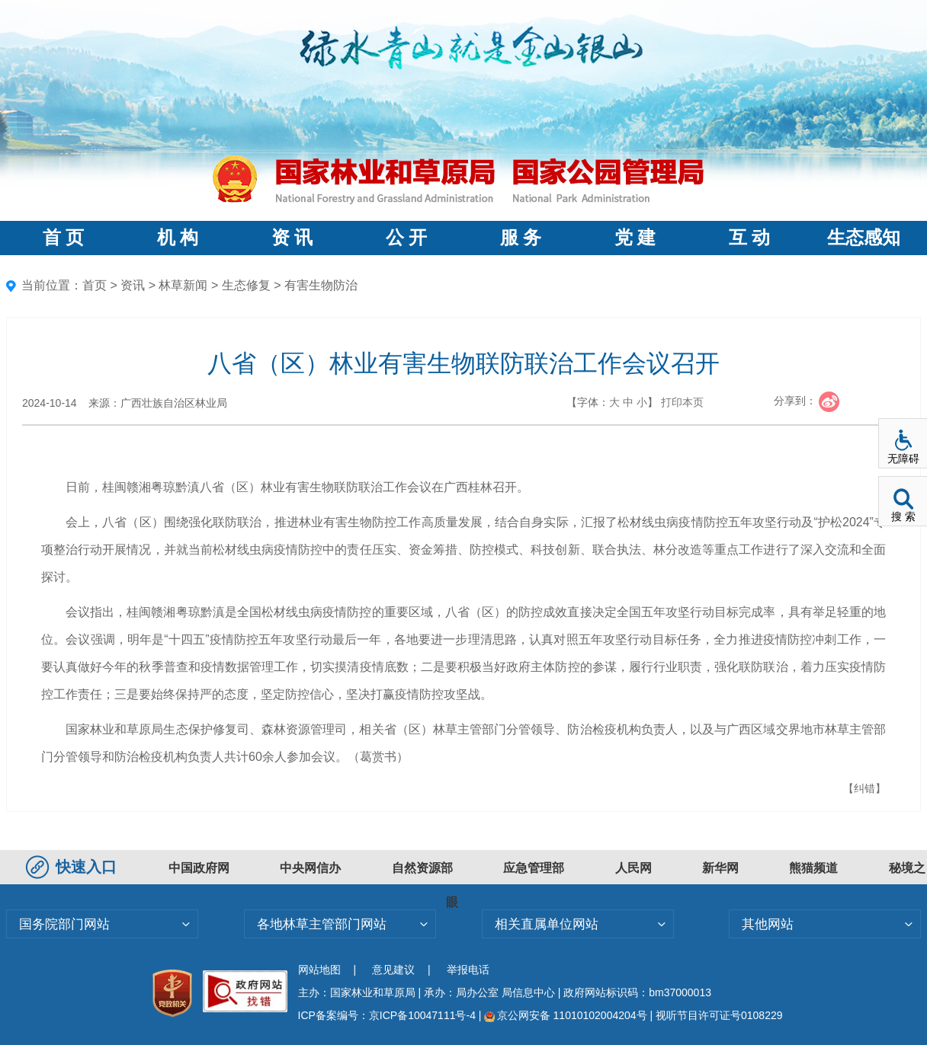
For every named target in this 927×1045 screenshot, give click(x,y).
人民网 (633, 867)
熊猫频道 (813, 867)
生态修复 (246, 285)
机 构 (177, 238)
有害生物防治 (321, 285)
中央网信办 (310, 867)
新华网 (720, 867)
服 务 (520, 238)
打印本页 (682, 402)
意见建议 (393, 970)
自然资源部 (422, 867)
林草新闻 (183, 285)
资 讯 (292, 238)
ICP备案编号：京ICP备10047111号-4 (388, 1015)
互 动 (749, 238)
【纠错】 (864, 788)
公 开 (406, 238)
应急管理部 (533, 867)
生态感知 (863, 238)
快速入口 (73, 866)
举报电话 (468, 970)
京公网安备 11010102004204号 (565, 1015)
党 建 (635, 238)
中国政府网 (198, 867)
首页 (94, 285)
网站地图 (319, 970)
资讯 (132, 285)
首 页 (63, 238)
